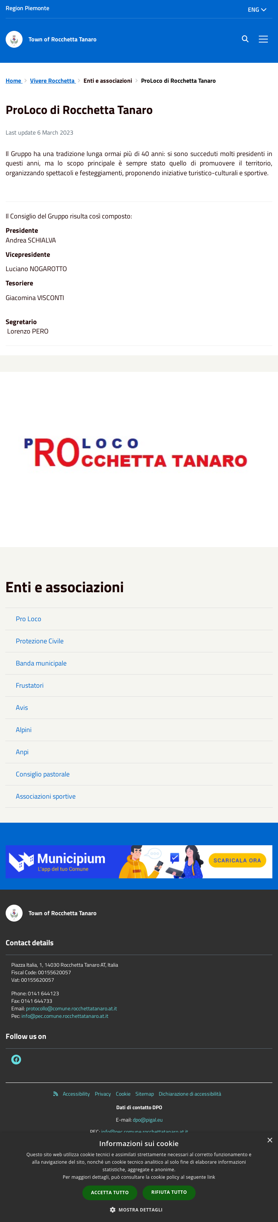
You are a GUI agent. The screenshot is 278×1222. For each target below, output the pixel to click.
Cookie (123, 1094)
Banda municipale (41, 663)
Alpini (24, 730)
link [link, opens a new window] (211, 1177)
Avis (22, 707)
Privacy (103, 1094)
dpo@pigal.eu (148, 1119)
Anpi (22, 752)
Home (14, 80)
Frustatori (30, 685)
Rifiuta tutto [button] (169, 1192)
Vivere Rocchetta (53, 80)
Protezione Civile (40, 641)
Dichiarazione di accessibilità (190, 1094)
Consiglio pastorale (43, 774)
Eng (257, 9)
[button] (139, 1209)
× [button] (269, 1140)
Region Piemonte (27, 7)
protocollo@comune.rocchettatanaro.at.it (71, 1008)
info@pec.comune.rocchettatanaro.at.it (64, 1016)
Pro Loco (28, 619)
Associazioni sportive (46, 796)
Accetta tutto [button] (110, 1192)
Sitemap (144, 1094)
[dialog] (139, 1177)
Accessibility (76, 1094)
